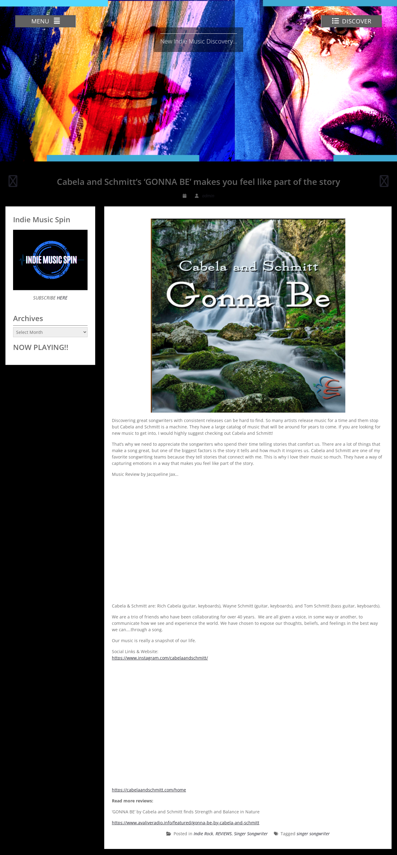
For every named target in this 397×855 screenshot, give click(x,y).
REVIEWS (224, 833)
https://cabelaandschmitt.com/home (149, 790)
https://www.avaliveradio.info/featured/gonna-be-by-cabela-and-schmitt (185, 823)
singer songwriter (313, 833)
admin (208, 196)
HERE (61, 298)
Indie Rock (203, 833)
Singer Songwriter (251, 833)
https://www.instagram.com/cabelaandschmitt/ (160, 658)
